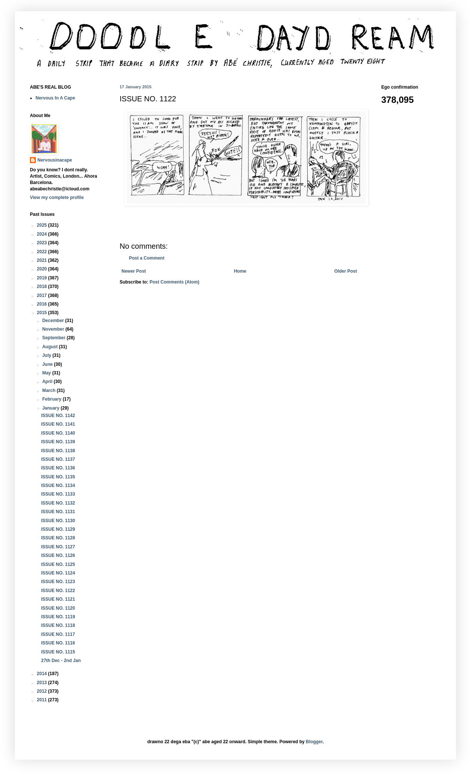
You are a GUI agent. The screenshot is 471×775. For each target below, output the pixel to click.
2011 (42, 699)
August (50, 346)
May (47, 373)
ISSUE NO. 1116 (58, 643)
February (52, 399)
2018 (42, 286)
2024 (42, 234)
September (54, 337)
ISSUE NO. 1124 (58, 573)
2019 (42, 278)
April (48, 381)
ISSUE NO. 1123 (58, 581)
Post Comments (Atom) (174, 282)
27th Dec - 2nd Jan (61, 660)
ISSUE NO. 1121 (58, 599)
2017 (42, 295)
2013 (42, 682)
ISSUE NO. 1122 (58, 590)
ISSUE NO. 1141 (58, 424)
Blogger (314, 741)
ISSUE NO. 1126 (58, 555)
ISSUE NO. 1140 (58, 433)
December (53, 320)
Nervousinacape (54, 160)
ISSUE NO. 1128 (58, 537)
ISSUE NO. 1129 (58, 529)
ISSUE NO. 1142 (58, 415)
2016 (42, 304)
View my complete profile (57, 197)
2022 (42, 251)
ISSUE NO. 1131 (58, 511)
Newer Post (133, 271)
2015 (42, 312)
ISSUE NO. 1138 (58, 450)
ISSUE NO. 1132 (58, 503)
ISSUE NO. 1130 (58, 520)
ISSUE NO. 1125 (58, 564)
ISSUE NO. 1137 (58, 459)
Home (240, 271)
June (48, 364)
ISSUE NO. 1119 (58, 616)
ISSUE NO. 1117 (58, 634)
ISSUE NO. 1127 (58, 546)
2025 (42, 225)
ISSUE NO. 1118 (58, 625)
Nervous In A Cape (55, 98)
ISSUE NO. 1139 (58, 441)
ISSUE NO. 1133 (58, 494)
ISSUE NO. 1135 (58, 477)
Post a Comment (146, 258)
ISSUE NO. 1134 (58, 485)
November (53, 329)
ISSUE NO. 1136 (58, 468)
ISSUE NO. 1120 (58, 608)
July (47, 355)
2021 (42, 260)
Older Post (345, 271)
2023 (42, 242)
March (49, 390)
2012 (42, 691)
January (51, 408)
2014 (42, 673)
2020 (42, 269)
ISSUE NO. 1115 (58, 652)
